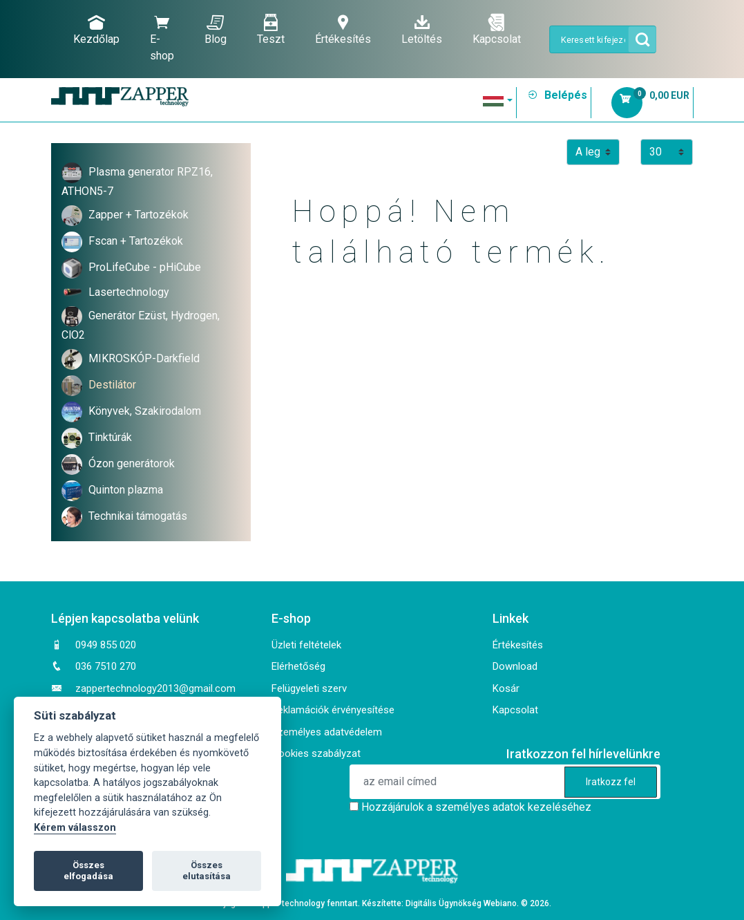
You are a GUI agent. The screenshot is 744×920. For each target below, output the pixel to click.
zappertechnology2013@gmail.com (155, 688)
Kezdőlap (96, 30)
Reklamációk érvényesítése (332, 710)
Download (515, 666)
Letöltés (421, 30)
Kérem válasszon (75, 828)
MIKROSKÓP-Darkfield (144, 358)
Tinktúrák (110, 437)
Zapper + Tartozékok (138, 214)
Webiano (500, 903)
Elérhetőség (298, 666)
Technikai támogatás (137, 516)
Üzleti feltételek (306, 645)
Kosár (506, 688)
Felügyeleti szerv (309, 688)
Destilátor (112, 384)
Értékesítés (343, 30)
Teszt (271, 30)
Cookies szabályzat (316, 753)
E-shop (162, 38)
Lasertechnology (128, 292)
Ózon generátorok (131, 463)
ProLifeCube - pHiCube (144, 267)
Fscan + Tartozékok (135, 240)
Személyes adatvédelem (326, 732)
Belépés (557, 95)
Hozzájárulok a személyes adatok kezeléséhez (476, 807)
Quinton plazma (125, 489)
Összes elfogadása (88, 870)
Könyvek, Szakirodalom (144, 410)
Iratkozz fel (611, 781)
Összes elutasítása (206, 870)
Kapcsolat (497, 30)
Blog (215, 30)
